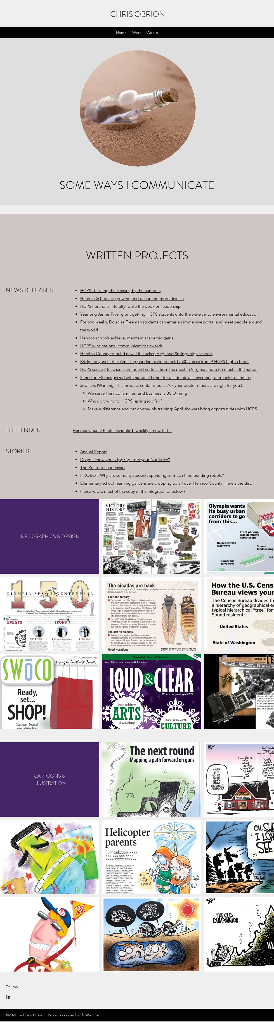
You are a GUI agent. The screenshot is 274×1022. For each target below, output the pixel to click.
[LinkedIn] (8, 997)
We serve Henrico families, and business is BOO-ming (137, 393)
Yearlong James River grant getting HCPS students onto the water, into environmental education (169, 314)
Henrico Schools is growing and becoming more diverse (132, 298)
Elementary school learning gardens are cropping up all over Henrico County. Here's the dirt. (166, 483)
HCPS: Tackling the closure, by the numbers (120, 290)
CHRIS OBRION (137, 14)
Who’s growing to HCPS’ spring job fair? (125, 401)
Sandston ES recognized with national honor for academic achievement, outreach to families (165, 377)
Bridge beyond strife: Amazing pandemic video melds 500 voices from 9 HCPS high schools (164, 361)
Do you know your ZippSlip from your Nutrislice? (125, 459)
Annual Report (93, 451)
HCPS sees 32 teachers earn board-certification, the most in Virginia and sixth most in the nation (169, 369)
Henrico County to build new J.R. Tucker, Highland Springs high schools (146, 353)
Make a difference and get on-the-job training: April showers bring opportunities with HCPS (172, 408)
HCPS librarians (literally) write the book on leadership (130, 306)
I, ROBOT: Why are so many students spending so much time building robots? (152, 475)
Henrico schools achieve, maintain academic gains (126, 338)
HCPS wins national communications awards (121, 345)
